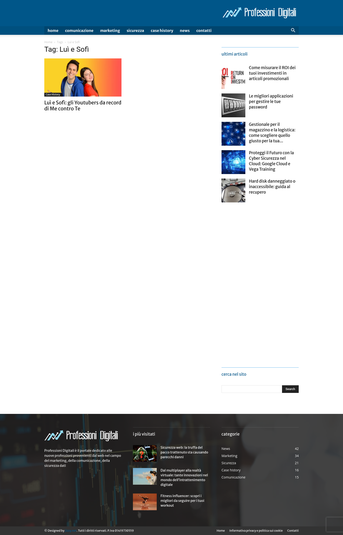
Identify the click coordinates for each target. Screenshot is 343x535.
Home (53, 30)
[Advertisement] (257, 285)
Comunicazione (79, 30)
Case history (162, 30)
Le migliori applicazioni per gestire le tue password (271, 101)
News (185, 30)
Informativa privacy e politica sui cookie (256, 530)
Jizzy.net (70, 530)
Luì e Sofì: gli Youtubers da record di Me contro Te (82, 105)
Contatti (204, 30)
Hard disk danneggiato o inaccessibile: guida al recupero (272, 187)
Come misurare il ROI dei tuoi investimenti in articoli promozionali (272, 73)
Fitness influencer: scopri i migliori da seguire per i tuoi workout (182, 501)
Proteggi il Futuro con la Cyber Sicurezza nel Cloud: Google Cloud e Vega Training (271, 161)
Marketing (110, 30)
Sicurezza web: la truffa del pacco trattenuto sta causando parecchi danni (184, 452)
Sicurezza (135, 30)
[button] (293, 31)
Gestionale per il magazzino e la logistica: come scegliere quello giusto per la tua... (272, 133)
